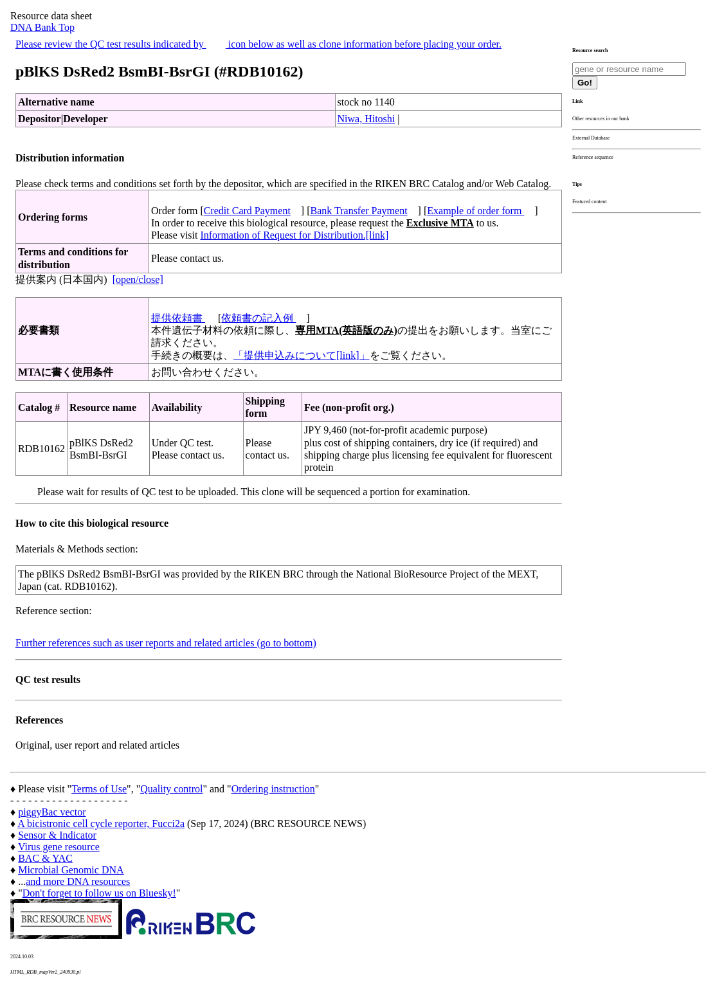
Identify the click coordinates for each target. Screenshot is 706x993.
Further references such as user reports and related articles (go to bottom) (165, 642)
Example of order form (475, 210)
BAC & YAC (45, 858)
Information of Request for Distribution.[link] (294, 235)
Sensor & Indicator (57, 835)
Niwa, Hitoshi (366, 118)
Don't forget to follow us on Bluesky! (99, 893)
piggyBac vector (52, 811)
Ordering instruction (273, 788)
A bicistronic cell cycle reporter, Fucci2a (101, 823)
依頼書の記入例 (258, 318)
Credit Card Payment (247, 210)
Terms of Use (99, 788)
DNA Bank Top (42, 27)
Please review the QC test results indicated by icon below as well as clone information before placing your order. (258, 44)
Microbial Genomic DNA (70, 869)
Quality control (171, 788)
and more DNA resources (78, 881)
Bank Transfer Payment (359, 210)
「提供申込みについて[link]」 (301, 355)
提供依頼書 (178, 318)
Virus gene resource (59, 846)
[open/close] (138, 279)
